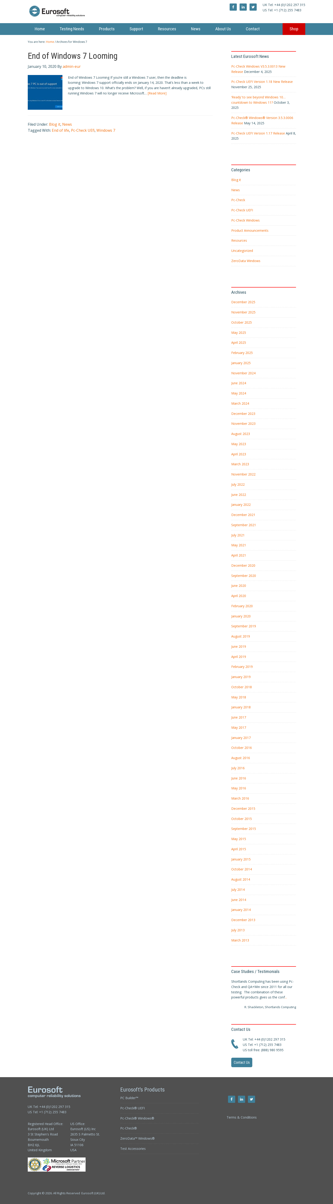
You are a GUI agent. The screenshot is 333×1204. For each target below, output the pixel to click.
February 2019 (242, 666)
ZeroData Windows (245, 261)
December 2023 (243, 413)
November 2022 (243, 474)
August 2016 (240, 758)
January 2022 (241, 504)
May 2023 (238, 444)
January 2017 (241, 737)
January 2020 (241, 616)
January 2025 (241, 363)
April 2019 (238, 656)
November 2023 (243, 423)
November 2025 (243, 312)
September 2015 (243, 828)
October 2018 (241, 687)
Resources (239, 240)
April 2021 (238, 555)
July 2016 (238, 768)
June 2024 (238, 383)
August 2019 (240, 636)
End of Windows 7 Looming (72, 56)
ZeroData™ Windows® (137, 1138)
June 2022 (238, 494)
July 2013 (238, 930)
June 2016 (238, 778)
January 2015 (241, 859)
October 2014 (241, 869)
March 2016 (240, 798)
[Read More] (157, 93)
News (67, 124)
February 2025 (242, 352)
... (286, 997)
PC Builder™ (129, 1098)
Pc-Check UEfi (83, 130)
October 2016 (241, 747)
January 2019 (241, 677)
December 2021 (243, 515)
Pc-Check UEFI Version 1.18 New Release (262, 81)
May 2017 (238, 727)
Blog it (54, 124)
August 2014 (240, 879)
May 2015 (238, 839)
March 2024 (240, 403)
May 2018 (238, 697)
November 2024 (243, 373)
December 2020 (243, 565)
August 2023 (240, 434)
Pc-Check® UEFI (132, 1108)
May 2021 (238, 545)
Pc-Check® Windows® (137, 1118)
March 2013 (240, 940)
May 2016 (238, 788)
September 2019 (243, 626)
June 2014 (238, 900)
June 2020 (238, 585)
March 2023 (240, 464)
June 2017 (238, 717)
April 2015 (238, 849)
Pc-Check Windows (245, 220)
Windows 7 (105, 130)
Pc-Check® (128, 1128)
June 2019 (238, 646)
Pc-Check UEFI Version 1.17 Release (258, 133)
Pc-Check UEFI (242, 210)
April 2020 (238, 596)
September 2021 (243, 525)
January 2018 (241, 707)
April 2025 (238, 342)
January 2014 (241, 909)
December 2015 (243, 808)
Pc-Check (238, 200)
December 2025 (243, 302)
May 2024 (238, 393)
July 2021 (238, 535)
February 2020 (242, 606)
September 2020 (243, 575)
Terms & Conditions (242, 1117)
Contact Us (242, 1062)
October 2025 (241, 322)
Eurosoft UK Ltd (69, 12)
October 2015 (241, 818)
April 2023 (238, 454)
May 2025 (238, 332)
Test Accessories (133, 1148)
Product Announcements (249, 230)
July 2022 (238, 484)
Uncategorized (242, 250)
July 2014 (238, 889)
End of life (60, 130)
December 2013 (243, 920)
